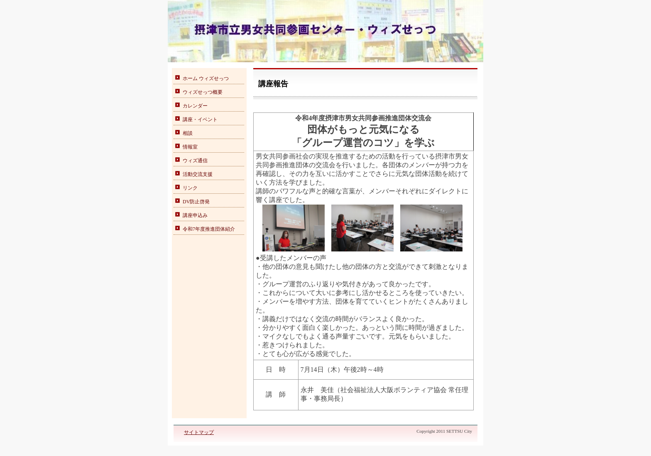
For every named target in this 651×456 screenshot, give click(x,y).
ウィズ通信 (195, 160)
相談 (188, 133)
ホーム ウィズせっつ (206, 78)
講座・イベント (200, 119)
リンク (190, 188)
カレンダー (195, 106)
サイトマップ (199, 432)
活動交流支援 (198, 174)
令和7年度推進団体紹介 (209, 229)
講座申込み (195, 215)
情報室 (190, 147)
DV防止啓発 (196, 202)
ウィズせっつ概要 (203, 92)
